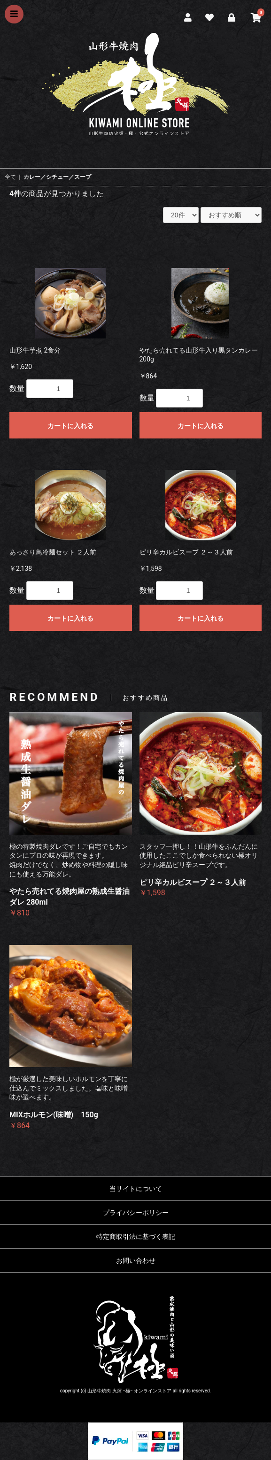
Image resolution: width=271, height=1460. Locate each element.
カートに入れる (70, 426)
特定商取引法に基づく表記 (135, 1236)
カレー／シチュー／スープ (57, 177)
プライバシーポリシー (136, 1212)
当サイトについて (135, 1188)
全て (10, 177)
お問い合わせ (135, 1260)
